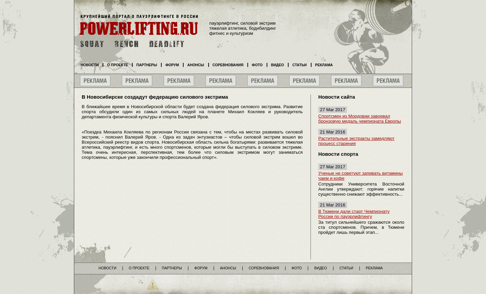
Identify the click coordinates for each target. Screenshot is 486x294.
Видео (277, 65)
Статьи (299, 65)
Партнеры (146, 65)
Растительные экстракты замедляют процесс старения (356, 141)
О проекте (117, 65)
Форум (172, 65)
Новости (90, 65)
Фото (257, 65)
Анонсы (195, 65)
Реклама (324, 65)
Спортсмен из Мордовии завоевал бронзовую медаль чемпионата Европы (359, 119)
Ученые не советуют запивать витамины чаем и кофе (360, 176)
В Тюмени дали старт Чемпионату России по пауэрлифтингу (353, 214)
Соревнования (228, 65)
